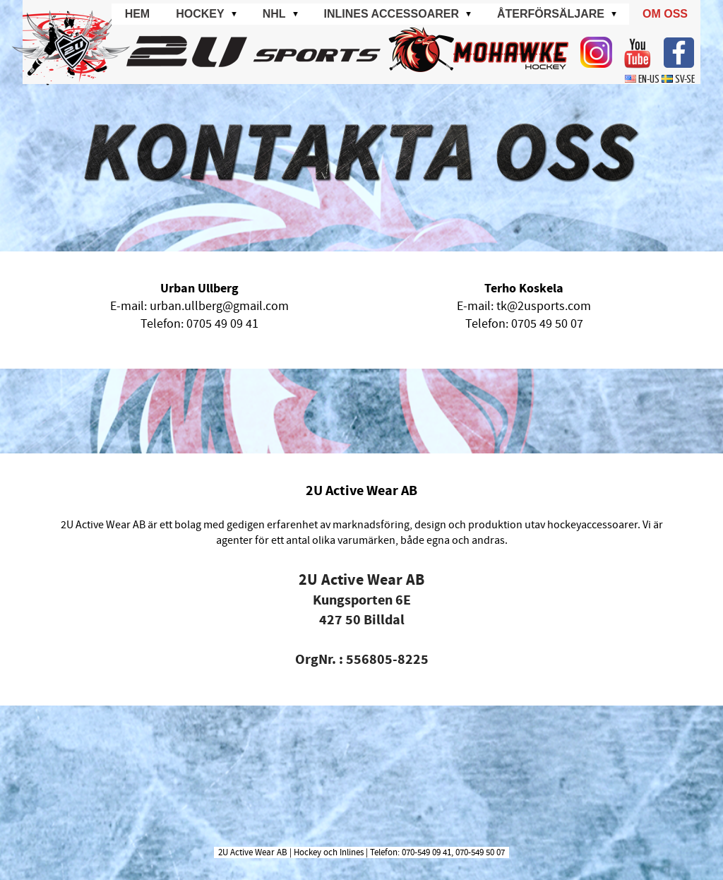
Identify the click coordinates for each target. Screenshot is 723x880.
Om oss (665, 14)
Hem (137, 14)
